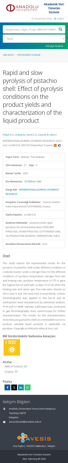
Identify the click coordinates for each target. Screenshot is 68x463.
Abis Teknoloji (30, 458)
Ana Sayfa (8, 54)
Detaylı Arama (54, 46)
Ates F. (53, 134)
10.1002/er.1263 (32, 181)
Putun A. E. (8, 134)
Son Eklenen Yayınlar (28, 54)
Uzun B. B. (43, 134)
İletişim (51, 446)
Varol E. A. (31, 134)
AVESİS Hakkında (35, 446)
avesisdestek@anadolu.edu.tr (25, 421)
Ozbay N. (20, 134)
